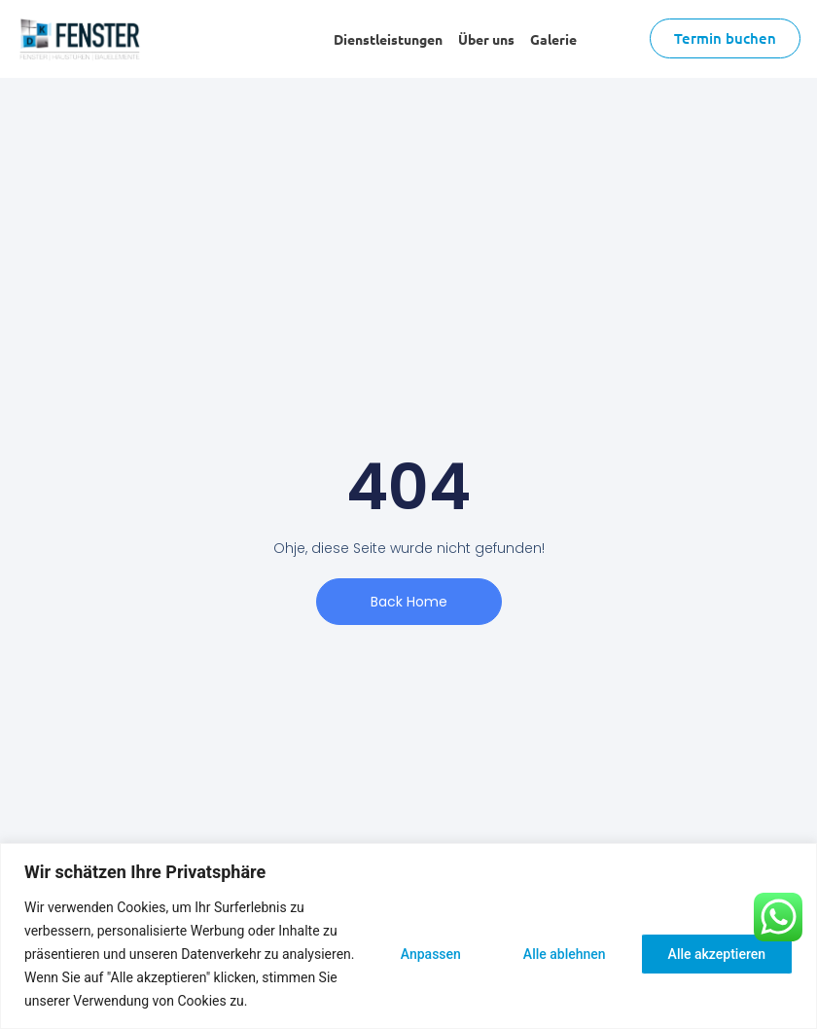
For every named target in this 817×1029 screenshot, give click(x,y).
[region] (408, 936)
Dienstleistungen (388, 39)
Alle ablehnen (564, 954)
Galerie (553, 39)
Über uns (486, 39)
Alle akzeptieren (716, 954)
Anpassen (431, 954)
